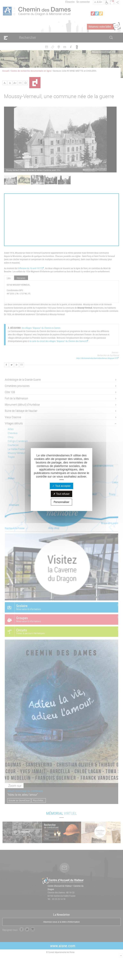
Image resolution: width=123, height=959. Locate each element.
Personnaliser (61, 502)
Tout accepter (61, 486)
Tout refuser (61, 494)
